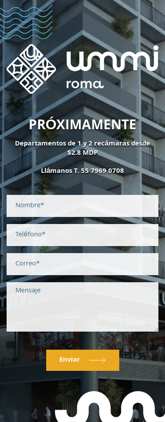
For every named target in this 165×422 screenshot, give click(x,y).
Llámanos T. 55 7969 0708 (83, 171)
